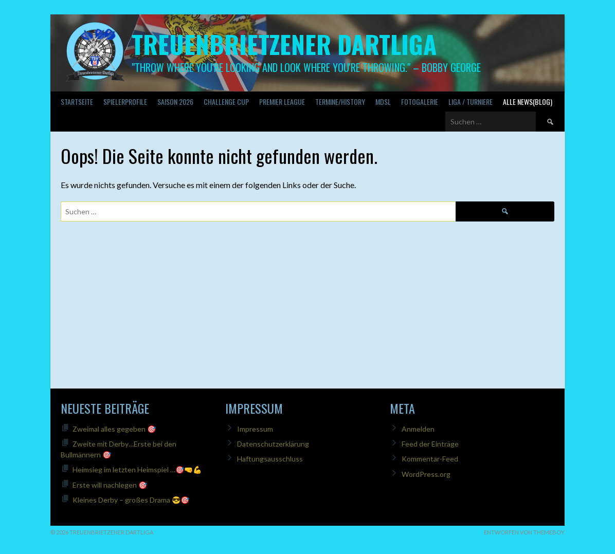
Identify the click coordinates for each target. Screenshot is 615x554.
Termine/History (340, 101)
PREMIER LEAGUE (282, 101)
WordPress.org (426, 474)
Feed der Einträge (430, 443)
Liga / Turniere (470, 101)
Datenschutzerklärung (273, 443)
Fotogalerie (419, 101)
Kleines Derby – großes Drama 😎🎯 (131, 499)
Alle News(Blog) (527, 101)
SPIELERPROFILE (125, 101)
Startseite (77, 101)
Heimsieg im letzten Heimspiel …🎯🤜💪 (137, 469)
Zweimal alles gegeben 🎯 (114, 428)
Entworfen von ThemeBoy (524, 532)
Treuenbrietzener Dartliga (284, 44)
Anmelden (418, 428)
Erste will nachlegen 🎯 (110, 485)
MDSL (383, 101)
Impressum (255, 428)
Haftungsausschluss (270, 458)
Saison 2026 (175, 101)
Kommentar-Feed (430, 458)
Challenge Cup (226, 101)
